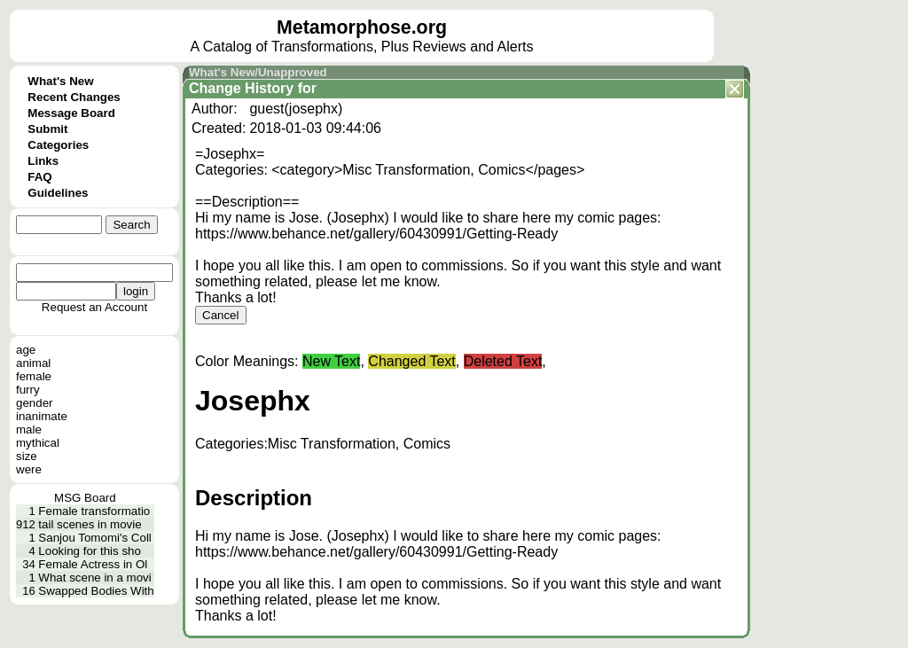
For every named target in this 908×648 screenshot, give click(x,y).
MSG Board (85, 497)
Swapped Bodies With (95, 590)
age (25, 349)
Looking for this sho (89, 551)
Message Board (71, 113)
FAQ (39, 176)
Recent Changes (73, 97)
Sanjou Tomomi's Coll (95, 537)
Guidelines (57, 192)
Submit (47, 129)
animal (33, 363)
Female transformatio (94, 511)
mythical (37, 442)
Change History (241, 88)
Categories (58, 145)
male (29, 429)
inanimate (41, 416)
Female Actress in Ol (92, 564)
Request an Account (94, 307)
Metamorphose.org (362, 27)
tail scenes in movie (89, 524)
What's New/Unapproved (258, 72)
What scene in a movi (94, 577)
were (29, 469)
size (26, 456)
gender (34, 403)
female (33, 376)
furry (28, 389)
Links (43, 161)
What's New (60, 81)
